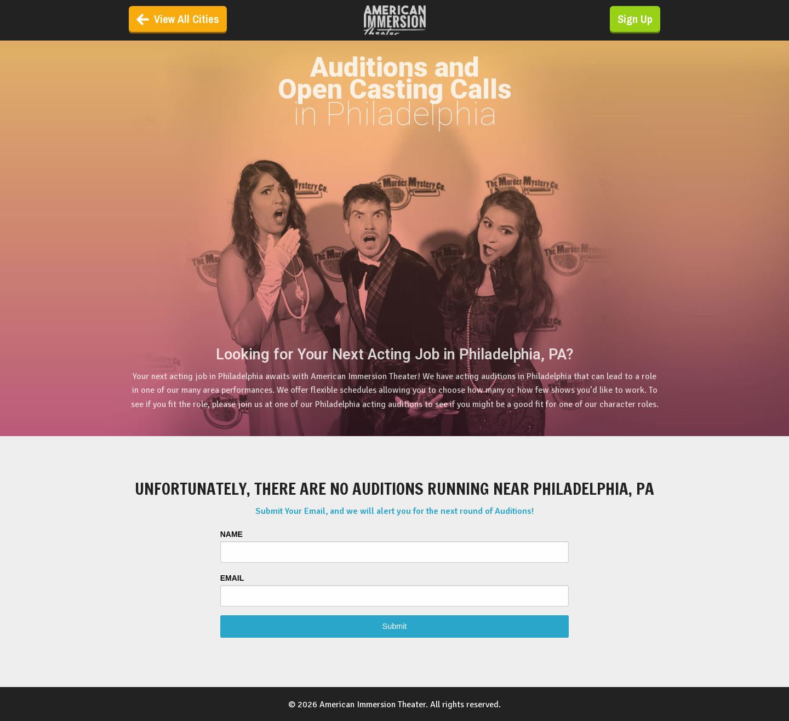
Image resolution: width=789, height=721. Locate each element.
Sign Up (635, 19)
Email (232, 578)
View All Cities (177, 19)
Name (231, 534)
